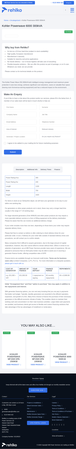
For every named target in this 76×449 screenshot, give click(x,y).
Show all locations (57, 436)
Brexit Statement (57, 420)
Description (20, 169)
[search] (65, 10)
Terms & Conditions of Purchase (62, 411)
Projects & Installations (34, 403)
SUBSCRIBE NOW (37, 390)
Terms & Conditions (58, 408)
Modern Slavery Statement (60, 417)
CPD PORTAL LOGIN (38, 423)
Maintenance (31, 411)
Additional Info (32, 169)
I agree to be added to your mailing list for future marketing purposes (32, 143)
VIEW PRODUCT (12, 364)
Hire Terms (55, 414)
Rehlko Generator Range (34, 417)
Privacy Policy (56, 405)
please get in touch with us (14, 263)
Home (6, 20)
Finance (57, 169)
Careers (54, 403)
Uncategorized (15, 20)
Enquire (68, 3)
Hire (28, 408)
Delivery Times (46, 169)
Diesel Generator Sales (34, 405)
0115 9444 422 (57, 2)
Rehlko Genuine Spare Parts (36, 414)
